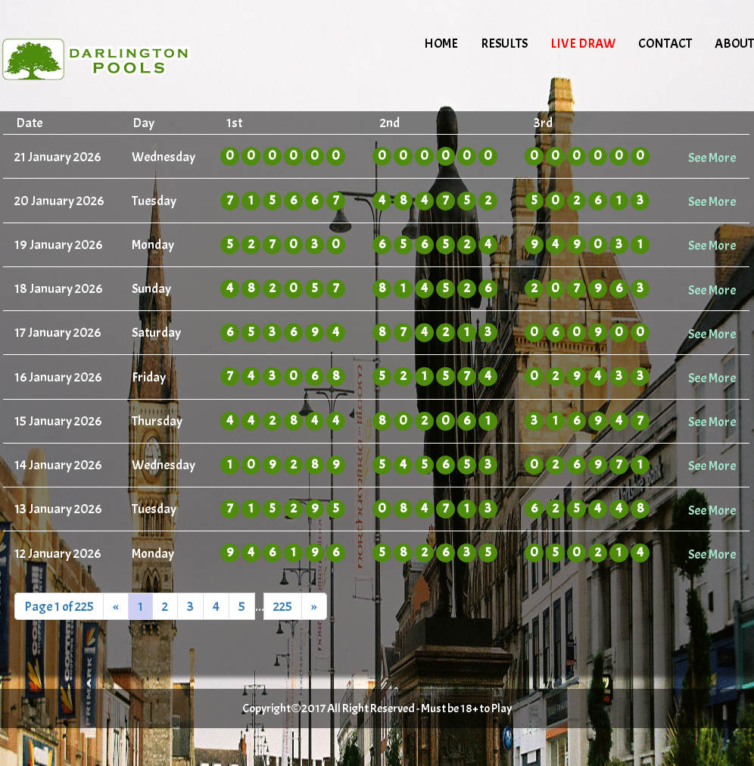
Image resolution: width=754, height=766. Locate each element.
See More (712, 157)
